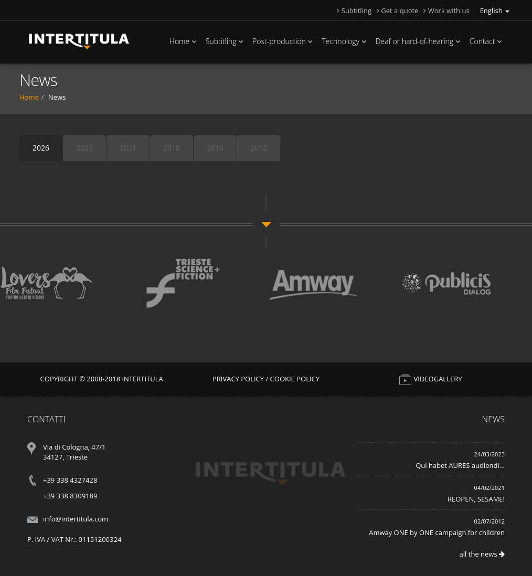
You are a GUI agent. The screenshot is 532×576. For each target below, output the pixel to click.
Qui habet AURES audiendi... (460, 465)
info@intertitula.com (75, 519)
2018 (171, 148)
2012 (258, 148)
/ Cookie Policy (292, 378)
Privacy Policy (238, 378)
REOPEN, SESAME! (476, 499)
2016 (215, 148)
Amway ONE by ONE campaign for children (437, 532)
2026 (41, 148)
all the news (482, 554)
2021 (128, 148)
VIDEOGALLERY (430, 378)
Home (29, 97)
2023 (84, 148)
